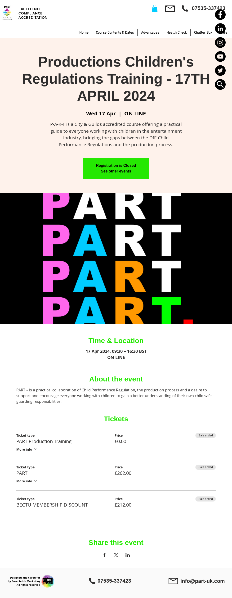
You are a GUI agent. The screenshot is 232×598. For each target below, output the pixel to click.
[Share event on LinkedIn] (127, 555)
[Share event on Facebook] (104, 555)
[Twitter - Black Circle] (220, 70)
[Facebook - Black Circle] (220, 14)
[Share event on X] (116, 555)
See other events (116, 171)
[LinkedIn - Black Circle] (220, 28)
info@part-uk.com (202, 581)
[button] (220, 84)
